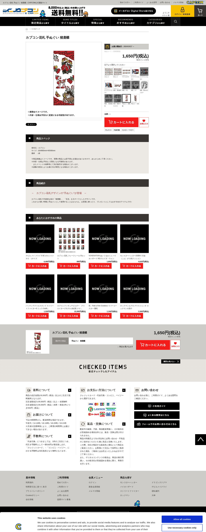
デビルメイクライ (159, 487)
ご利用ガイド (138, 2)
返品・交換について (96, 423)
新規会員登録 (94, 487)
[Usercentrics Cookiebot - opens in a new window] (18, 526)
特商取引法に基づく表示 (36, 487)
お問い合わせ (165, 2)
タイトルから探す (70, 21)
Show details (150, 526)
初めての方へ (125, 2)
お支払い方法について (98, 390)
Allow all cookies (182, 501)
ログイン (92, 482)
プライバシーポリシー (35, 491)
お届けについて (39, 414)
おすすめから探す (126, 21)
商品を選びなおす (126, 347)
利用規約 (29, 482)
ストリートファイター (129, 491)
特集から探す (97, 21)
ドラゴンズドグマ (159, 482)
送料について (38, 390)
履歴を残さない (169, 362)
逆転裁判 (155, 491)
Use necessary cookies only (182, 509)
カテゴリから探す (156, 21)
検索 (175, 21)
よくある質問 (151, 2)
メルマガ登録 (178, 2)
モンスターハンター (128, 482)
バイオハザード (126, 487)
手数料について (39, 436)
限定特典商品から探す (40, 21)
